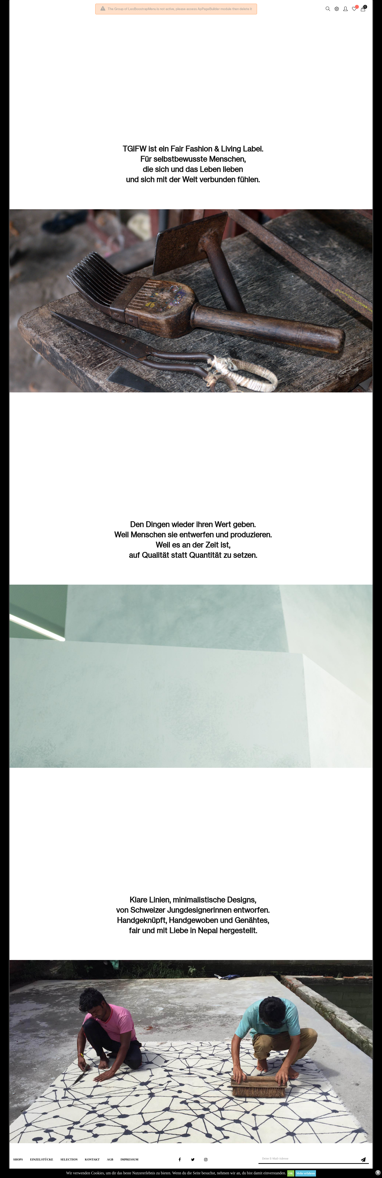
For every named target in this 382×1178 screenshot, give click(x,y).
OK (290, 1173)
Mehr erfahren (305, 1173)
